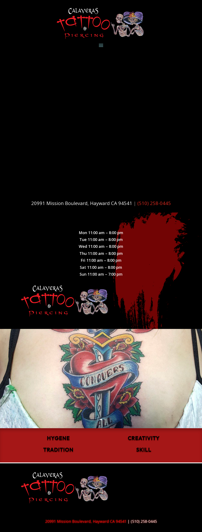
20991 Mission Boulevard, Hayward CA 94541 (81, 203)
